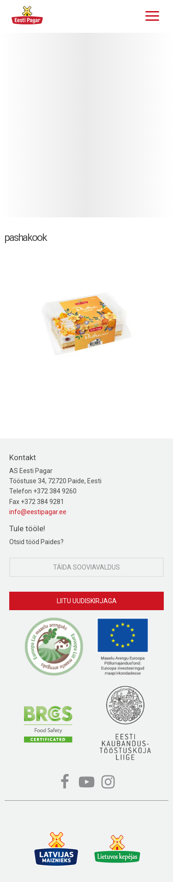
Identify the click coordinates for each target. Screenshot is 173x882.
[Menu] (150, 14)
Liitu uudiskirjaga (87, 601)
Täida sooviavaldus (86, 567)
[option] (86, 125)
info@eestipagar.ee (37, 512)
